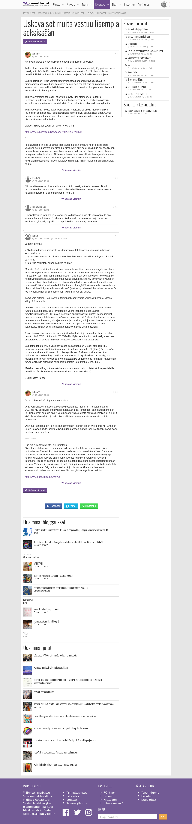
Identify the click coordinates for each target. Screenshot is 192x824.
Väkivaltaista (46, 609)
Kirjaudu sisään (110, 799)
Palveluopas (129, 4)
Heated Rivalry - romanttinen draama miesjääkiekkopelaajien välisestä (72, 530)
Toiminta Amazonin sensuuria (53, 575)
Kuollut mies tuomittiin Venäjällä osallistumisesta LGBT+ (68, 542)
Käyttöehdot (146, 796)
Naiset (130, 65)
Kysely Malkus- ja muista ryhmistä (142, 110)
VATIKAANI (38, 563)
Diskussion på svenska (137, 94)
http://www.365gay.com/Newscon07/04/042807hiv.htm (53, 132)
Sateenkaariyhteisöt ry (76, 803)
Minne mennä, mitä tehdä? (139, 58)
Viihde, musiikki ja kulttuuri (139, 36)
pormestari (28, 600)
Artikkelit (71, 4)
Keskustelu (100, 4)
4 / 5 (115, 235)
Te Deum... (28, 554)
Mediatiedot (71, 799)
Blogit (114, 4)
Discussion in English (137, 86)
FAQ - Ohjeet (109, 792)
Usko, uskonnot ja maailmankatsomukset (145, 51)
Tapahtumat (143, 4)
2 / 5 (115, 178)
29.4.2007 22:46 (59, 238)
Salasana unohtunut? (113, 803)
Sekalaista (132, 72)
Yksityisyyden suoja (150, 792)
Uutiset (56, 4)
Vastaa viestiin (71, 170)
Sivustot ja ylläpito (136, 79)
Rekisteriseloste (148, 799)
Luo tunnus (109, 796)
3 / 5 (115, 206)
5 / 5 (115, 392)
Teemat (85, 4)
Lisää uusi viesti (35, 41)
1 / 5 (115, 53)
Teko (25, 633)
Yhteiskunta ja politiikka (138, 29)
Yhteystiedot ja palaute (76, 792)
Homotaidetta (46, 621)
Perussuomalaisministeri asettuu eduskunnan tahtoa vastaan (61, 588)
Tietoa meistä (72, 796)
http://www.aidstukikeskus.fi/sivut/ (42, 477)
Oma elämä (132, 44)
